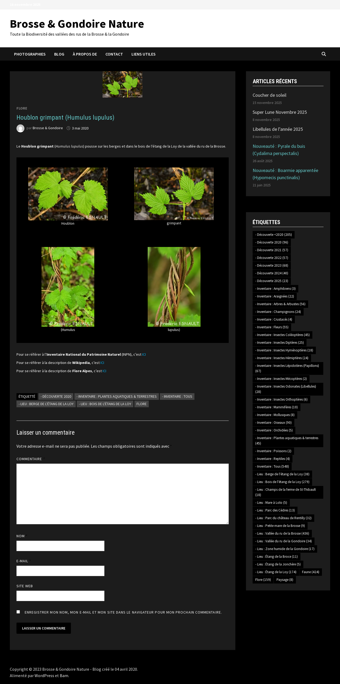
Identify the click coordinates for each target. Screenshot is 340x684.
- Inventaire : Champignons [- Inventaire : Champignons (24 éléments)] (278, 311)
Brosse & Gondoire (48, 128)
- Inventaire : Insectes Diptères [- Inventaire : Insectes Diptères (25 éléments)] (279, 342)
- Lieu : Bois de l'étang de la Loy (105, 403)
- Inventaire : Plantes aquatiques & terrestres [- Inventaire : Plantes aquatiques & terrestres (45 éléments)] (286, 441)
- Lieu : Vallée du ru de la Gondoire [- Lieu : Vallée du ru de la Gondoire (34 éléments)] (283, 541)
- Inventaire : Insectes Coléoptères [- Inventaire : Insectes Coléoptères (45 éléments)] (282, 335)
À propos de (85, 54)
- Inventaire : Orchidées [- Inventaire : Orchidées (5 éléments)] (274, 430)
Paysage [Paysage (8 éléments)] (285, 579)
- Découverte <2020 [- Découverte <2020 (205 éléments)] (273, 234)
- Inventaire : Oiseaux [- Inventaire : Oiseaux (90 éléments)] (273, 422)
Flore (21, 108)
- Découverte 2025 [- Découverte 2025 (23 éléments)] (271, 281)
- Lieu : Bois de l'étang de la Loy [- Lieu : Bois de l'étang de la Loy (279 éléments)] (282, 482)
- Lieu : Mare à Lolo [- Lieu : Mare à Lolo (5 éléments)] (271, 502)
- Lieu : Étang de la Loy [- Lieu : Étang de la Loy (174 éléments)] (275, 572)
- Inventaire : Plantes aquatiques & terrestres (116, 396)
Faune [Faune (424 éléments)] (310, 572)
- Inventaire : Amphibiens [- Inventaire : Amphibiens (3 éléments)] (275, 288)
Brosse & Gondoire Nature (77, 23)
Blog (59, 54)
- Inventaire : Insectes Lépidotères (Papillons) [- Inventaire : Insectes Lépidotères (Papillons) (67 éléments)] (287, 368)
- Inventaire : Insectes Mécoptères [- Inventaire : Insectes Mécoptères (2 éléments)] (281, 378)
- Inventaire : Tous (177, 396)
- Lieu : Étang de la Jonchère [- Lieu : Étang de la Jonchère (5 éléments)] (278, 564)
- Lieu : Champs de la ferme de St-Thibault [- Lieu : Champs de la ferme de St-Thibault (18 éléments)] (285, 492)
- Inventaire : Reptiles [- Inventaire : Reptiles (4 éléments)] (272, 458)
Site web (24, 586)
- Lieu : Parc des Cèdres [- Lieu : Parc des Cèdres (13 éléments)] (275, 510)
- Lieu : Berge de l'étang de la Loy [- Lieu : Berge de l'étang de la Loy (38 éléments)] (282, 474)
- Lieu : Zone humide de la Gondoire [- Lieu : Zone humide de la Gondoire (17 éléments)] (284, 549)
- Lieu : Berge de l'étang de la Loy (46, 403)
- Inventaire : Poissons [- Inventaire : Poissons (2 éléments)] (273, 451)
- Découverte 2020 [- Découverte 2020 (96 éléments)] (271, 242)
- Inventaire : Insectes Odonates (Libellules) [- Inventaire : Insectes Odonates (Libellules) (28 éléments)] (285, 389)
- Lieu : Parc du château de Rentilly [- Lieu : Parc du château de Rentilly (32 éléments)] (283, 518)
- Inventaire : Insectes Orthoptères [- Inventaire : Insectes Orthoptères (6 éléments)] (281, 399)
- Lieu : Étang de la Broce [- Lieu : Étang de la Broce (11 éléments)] (276, 556)
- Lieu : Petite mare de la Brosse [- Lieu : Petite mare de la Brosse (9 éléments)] (280, 525)
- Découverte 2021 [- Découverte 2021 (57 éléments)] (271, 250)
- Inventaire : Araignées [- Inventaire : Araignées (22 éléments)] (274, 296)
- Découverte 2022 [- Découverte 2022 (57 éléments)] (271, 257)
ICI (144, 354)
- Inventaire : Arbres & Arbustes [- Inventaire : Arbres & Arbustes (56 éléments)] (280, 304)
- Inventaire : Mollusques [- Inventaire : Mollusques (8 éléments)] (275, 415)
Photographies (30, 54)
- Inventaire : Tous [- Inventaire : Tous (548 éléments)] (272, 466)
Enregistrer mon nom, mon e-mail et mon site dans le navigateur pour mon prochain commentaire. (123, 612)
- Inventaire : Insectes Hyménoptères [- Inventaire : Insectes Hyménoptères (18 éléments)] (284, 350)
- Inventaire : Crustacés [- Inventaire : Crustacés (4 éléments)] (273, 319)
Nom (22, 536)
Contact (114, 54)
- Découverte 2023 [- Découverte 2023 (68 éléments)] (271, 265)
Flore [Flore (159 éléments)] (263, 579)
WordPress (44, 675)
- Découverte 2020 (56, 396)
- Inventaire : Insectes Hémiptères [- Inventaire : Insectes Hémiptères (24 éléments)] (281, 358)
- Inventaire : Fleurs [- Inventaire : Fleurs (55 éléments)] (271, 327)
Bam (64, 675)
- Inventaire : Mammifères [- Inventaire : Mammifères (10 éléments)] (276, 407)
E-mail (23, 561)
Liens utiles (143, 54)
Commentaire (30, 458)
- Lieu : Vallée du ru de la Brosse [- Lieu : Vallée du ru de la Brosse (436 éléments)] (282, 533)
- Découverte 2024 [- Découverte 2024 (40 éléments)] (271, 273)
